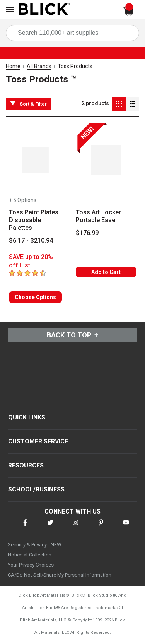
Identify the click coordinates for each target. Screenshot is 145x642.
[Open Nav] (10, 9)
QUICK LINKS (26, 417)
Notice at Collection (29, 555)
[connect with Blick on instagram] (75, 527)
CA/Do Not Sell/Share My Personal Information (59, 575)
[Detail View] (132, 104)
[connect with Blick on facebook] (25, 527)
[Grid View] (119, 104)
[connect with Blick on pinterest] (101, 527)
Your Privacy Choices (31, 565)
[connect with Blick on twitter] (50, 527)
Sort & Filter (28, 104)
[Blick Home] (44, 9)
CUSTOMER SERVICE (38, 441)
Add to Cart (106, 272)
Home (13, 66)
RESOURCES (26, 465)
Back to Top (73, 335)
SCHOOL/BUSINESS (36, 489)
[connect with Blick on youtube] (126, 527)
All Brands (39, 66)
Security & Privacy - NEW (34, 545)
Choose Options (35, 297)
